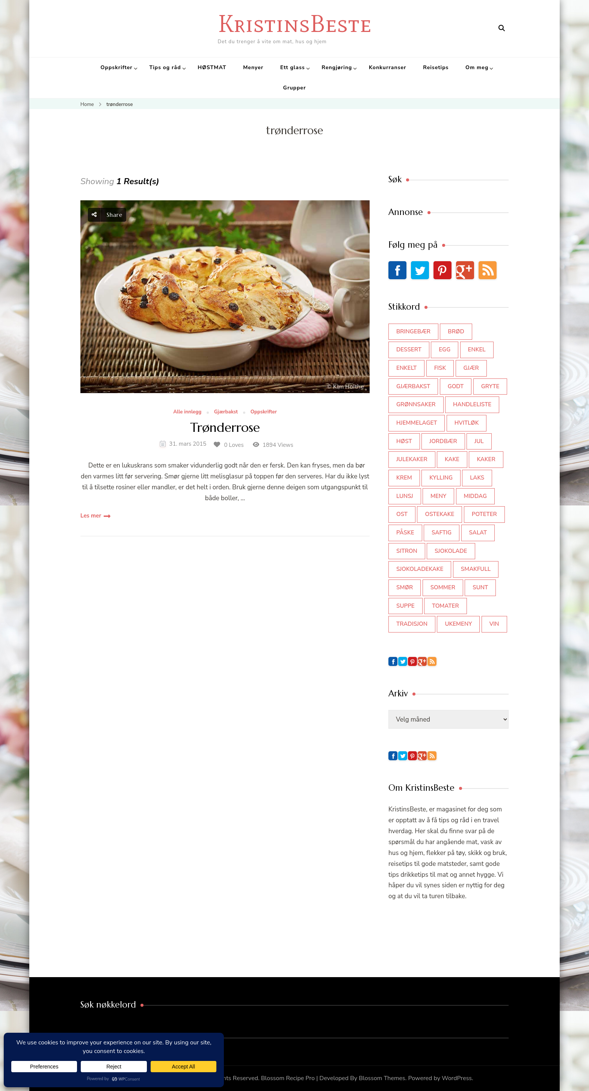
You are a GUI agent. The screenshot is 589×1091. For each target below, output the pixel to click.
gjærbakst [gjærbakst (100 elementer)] (413, 386)
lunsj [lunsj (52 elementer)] (404, 496)
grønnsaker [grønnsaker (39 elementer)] (416, 404)
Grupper (294, 87)
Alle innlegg (187, 412)
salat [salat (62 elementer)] (478, 532)
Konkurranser (387, 67)
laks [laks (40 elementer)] (477, 477)
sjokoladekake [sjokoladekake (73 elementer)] (419, 569)
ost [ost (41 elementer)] (402, 514)
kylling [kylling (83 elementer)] (441, 477)
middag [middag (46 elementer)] (475, 496)
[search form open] (502, 28)
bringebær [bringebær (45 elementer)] (413, 331)
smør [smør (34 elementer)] (404, 587)
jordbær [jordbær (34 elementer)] (443, 441)
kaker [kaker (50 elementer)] (486, 459)
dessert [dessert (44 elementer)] (408, 349)
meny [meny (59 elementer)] (438, 496)
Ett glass (292, 67)
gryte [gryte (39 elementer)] (490, 386)
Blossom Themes (382, 1078)
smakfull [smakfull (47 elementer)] (476, 569)
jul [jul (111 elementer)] (479, 441)
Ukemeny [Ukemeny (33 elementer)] (458, 624)
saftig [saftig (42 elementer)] (442, 532)
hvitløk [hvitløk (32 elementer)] (467, 423)
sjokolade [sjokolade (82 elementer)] (451, 551)
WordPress (457, 1078)
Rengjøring (337, 67)
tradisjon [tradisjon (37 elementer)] (411, 624)
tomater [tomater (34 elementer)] (445, 606)
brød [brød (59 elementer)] (456, 331)
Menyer (253, 67)
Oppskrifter (117, 67)
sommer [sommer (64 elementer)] (442, 587)
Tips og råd (165, 67)
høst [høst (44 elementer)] (404, 441)
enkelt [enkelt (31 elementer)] (406, 368)
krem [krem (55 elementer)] (404, 477)
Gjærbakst (226, 412)
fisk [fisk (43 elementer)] (440, 368)
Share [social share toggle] (107, 215)
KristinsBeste (295, 23)
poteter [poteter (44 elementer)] (484, 514)
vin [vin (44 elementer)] (494, 624)
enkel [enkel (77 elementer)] (477, 349)
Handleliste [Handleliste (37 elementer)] (472, 404)
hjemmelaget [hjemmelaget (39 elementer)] (416, 423)
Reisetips (436, 67)
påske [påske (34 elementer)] (405, 532)
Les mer (90, 515)
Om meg (476, 67)
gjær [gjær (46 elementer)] (471, 368)
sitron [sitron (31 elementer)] (406, 551)
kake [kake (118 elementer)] (452, 459)
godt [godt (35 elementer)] (456, 386)
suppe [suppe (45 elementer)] (405, 606)
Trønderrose (225, 428)
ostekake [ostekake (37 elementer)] (439, 514)
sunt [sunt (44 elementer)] (480, 587)
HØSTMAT (212, 67)
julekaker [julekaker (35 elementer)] (411, 459)
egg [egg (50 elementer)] (444, 349)
